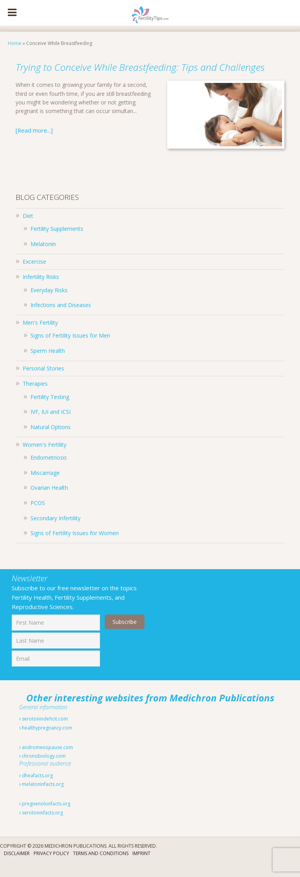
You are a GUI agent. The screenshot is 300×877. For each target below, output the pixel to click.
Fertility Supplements (56, 242)
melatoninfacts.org (41, 798)
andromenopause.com (46, 761)
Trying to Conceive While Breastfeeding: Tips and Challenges (147, 72)
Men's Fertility (40, 336)
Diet (28, 230)
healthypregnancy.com (45, 742)
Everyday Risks (49, 304)
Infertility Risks (41, 291)
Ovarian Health (49, 501)
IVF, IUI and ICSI (50, 426)
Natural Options (50, 441)
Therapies (35, 397)
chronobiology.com (42, 770)
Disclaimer (17, 867)
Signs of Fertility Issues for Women (74, 547)
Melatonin (43, 258)
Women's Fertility (44, 458)
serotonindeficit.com (43, 733)
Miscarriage (45, 487)
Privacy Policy (51, 867)
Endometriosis (48, 471)
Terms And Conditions (101, 867)
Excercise (34, 275)
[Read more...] (33, 144)
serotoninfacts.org (41, 826)
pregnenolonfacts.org (44, 817)
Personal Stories (43, 382)
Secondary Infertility (55, 532)
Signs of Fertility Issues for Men (70, 349)
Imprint (141, 867)
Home (14, 43)
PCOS (37, 517)
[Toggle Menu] (12, 13)
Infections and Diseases (60, 319)
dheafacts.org (36, 789)
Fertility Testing (49, 411)
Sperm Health (47, 364)
